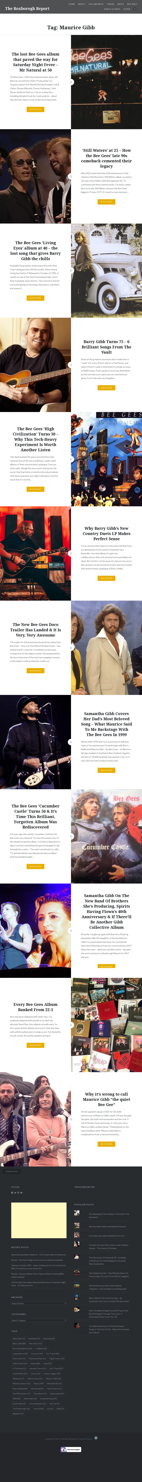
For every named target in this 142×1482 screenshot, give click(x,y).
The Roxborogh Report (27, 8)
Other (126, 9)
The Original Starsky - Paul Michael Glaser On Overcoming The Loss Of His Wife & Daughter (109, 1274)
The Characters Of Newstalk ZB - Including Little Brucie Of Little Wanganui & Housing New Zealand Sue (107, 1260)
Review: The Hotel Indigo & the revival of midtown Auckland (37, 1260)
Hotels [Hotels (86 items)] (35, 1363)
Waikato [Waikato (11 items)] (18, 1413)
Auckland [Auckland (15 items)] (34, 1338)
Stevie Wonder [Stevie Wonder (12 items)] (37, 1403)
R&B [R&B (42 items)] (16, 1398)
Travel (110, 4)
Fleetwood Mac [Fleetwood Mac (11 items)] (37, 1358)
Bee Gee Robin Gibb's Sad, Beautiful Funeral (107, 1226)
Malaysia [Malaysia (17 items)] (18, 1378)
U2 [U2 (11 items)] (50, 1408)
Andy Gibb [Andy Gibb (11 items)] (19, 1338)
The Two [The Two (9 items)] (54, 1403)
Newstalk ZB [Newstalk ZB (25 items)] (54, 1383)
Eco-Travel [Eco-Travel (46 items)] (52, 1353)
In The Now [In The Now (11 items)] (19, 1368)
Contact (82, 1439)
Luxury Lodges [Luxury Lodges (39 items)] (52, 1373)
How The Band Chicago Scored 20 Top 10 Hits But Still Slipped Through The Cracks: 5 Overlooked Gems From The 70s (108, 1313)
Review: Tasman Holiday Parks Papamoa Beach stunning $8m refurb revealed (37, 1275)
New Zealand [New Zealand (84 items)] (20, 1388)
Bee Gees (132, 4)
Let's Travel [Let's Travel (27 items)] (56, 1368)
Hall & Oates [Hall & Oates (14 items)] (20, 1363)
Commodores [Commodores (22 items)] (20, 1353)
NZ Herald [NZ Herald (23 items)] (37, 1388)
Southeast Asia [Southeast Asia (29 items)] (48, 1398)
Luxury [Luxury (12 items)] (35, 1373)
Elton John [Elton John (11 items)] (19, 1358)
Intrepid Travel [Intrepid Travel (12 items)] (38, 1368)
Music (121, 4)
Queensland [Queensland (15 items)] (57, 1393)
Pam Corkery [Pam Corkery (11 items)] (54, 1388)
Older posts (12, 1171)
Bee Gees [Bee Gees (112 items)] (35, 1343)
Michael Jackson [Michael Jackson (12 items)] (21, 1383)
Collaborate (96, 4)
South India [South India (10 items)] (19, 1403)
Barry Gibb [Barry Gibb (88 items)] (19, 1343)
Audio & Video (112, 9)
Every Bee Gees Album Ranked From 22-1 (107, 1236)
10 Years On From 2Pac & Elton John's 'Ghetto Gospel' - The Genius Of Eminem (108, 1246)
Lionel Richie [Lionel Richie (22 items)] (20, 1373)
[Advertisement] (39, 1220)
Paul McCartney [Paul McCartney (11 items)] (21, 1393)
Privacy (89, 1439)
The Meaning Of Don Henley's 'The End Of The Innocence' (109, 1215)
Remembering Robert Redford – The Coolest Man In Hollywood (38, 1255)
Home (72, 4)
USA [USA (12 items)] (60, 1408)
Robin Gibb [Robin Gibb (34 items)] (30, 1398)
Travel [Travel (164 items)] (38, 1408)
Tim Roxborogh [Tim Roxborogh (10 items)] (21, 1408)
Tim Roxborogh (84, 1187)
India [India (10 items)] (47, 1363)
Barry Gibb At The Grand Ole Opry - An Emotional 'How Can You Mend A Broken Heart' (109, 1299)
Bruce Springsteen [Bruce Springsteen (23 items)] (22, 1348)
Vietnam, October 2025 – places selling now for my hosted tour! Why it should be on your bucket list (38, 1267)
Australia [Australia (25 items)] (49, 1338)
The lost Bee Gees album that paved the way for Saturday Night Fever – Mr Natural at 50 (38, 1284)
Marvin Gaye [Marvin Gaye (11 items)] (35, 1378)
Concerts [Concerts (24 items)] (37, 1353)
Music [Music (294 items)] (39, 1383)
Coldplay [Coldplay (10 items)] (41, 1348)
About (81, 4)
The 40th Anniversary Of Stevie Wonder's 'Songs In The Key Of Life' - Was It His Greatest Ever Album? (109, 1329)
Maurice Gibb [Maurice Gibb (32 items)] (53, 1378)
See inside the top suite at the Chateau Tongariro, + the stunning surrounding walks (108, 1287)
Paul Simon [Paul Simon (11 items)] (40, 1393)
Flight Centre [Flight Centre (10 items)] (56, 1358)
